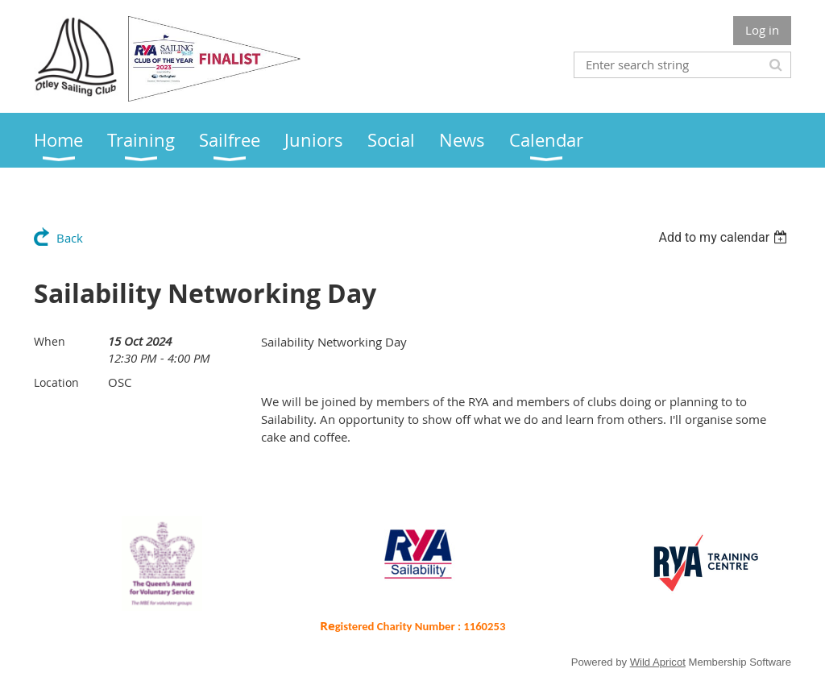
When (49, 341)
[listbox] (724, 237)
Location (56, 382)
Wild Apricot (658, 662)
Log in (762, 30)
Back (69, 238)
